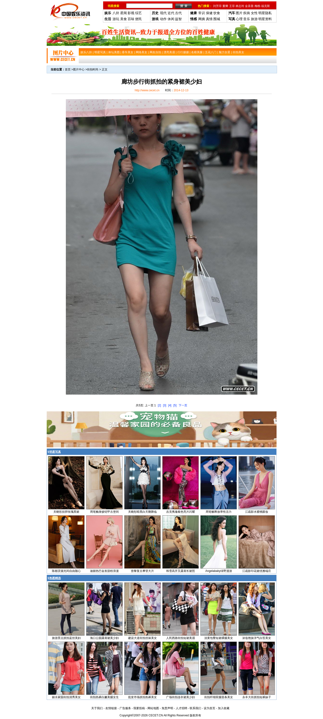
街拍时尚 (92, 69)
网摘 (201, 19)
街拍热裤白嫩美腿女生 (104, 697)
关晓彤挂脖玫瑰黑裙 (66, 511)
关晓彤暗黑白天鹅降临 (142, 511)
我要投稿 (139, 708)
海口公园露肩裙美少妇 (104, 638)
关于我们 (97, 708)
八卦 (116, 13)
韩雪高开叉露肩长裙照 (180, 571)
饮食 (216, 13)
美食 (123, 19)
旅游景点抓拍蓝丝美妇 (66, 638)
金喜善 (249, 6)
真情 (209, 19)
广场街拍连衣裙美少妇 (180, 697)
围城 (216, 19)
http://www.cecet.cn (147, 90)
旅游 (254, 19)
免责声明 (167, 708)
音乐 (246, 19)
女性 (254, 13)
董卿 (225, 6)
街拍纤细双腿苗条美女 (218, 697)
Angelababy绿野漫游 (218, 571)
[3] (164, 405)
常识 (201, 13)
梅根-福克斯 (262, 6)
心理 (239, 19)
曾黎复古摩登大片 (142, 571)
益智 (178, 19)
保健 (209, 13)
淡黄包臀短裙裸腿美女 (218, 638)
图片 (239, 13)
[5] (174, 405)
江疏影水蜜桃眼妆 (256, 511)
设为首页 (209, 708)
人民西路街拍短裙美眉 (180, 638)
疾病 (246, 13)
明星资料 (265, 19)
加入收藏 (223, 708)
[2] (159, 405)
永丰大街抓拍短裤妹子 (256, 697)
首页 (68, 69)
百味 (131, 19)
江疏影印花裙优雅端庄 (256, 571)
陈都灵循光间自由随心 (66, 571)
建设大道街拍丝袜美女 (142, 638)
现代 (163, 13)
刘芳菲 (217, 6)
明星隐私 (265, 13)
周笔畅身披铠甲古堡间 (104, 511)
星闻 (123, 13)
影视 (131, 13)
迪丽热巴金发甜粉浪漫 (104, 571)
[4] (169, 405)
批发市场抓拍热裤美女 (142, 697)
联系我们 (195, 708)
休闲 (171, 19)
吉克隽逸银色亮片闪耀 (180, 511)
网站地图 (153, 708)
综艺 (138, 13)
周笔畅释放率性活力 (219, 511)
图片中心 (79, 69)
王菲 (232, 6)
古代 (178, 13)
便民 (138, 19)
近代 (171, 13)
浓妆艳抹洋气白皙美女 (256, 638)
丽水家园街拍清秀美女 (66, 697)
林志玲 (240, 6)
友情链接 (111, 708)
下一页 (183, 405)
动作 (163, 19)
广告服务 (125, 708)
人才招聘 (181, 708)
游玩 (116, 19)
